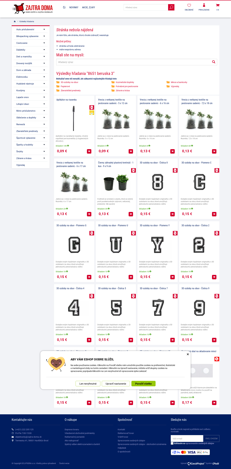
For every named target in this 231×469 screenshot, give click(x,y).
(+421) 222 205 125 (24, 429)
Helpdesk (122, 447)
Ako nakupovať (72, 440)
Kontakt (121, 429)
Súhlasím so (192, 443)
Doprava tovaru (72, 429)
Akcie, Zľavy (88, 7)
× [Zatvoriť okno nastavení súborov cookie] (188, 354)
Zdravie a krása (123, 90)
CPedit (216, 463)
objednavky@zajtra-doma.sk (28, 436)
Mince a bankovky (179, 82)
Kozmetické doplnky (125, 82)
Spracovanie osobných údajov (131, 440)
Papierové (65, 86)
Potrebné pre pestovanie (127, 86)
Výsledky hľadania (26, 21)
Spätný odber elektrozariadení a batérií (82, 444)
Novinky (73, 7)
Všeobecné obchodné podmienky (80, 433)
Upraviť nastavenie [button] (116, 383)
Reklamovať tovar (126, 433)
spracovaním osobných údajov (200, 443)
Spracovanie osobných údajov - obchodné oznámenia (142, 444)
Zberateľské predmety (71, 90)
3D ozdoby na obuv (69, 82)
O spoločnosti (124, 451)
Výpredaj (175, 86)
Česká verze (64, 463)
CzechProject (196, 463)
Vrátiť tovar (123, 436)
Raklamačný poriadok (75, 436)
